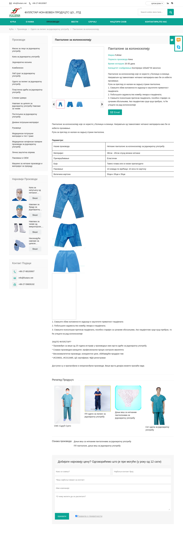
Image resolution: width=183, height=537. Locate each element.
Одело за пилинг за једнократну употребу (50, 29)
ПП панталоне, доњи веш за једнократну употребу (97, 446)
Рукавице (16, 128)
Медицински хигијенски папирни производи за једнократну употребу (27, 144)
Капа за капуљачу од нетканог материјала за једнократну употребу (35, 190)
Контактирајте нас (156, 22)
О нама (30, 22)
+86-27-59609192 (26, 284)
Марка (111, 55)
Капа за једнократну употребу (26, 57)
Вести (74, 22)
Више (35, 198)
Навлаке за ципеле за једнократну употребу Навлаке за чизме (26, 106)
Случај (92, 22)
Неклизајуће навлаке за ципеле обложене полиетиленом (35, 241)
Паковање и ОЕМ (20, 158)
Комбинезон (17, 68)
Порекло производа (118, 59)
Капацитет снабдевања (120, 68)
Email (115, 112)
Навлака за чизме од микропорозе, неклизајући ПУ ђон (36, 224)
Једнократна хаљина (22, 62)
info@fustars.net (20, 3)
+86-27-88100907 (39, 3)
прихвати (62, 516)
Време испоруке (116, 63)
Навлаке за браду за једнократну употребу (34, 207)
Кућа (13, 22)
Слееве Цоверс (19, 98)
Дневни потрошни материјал (25, 122)
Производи (52, 22)
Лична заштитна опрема (23, 152)
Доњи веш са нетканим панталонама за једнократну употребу (102, 441)
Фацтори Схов (118, 22)
